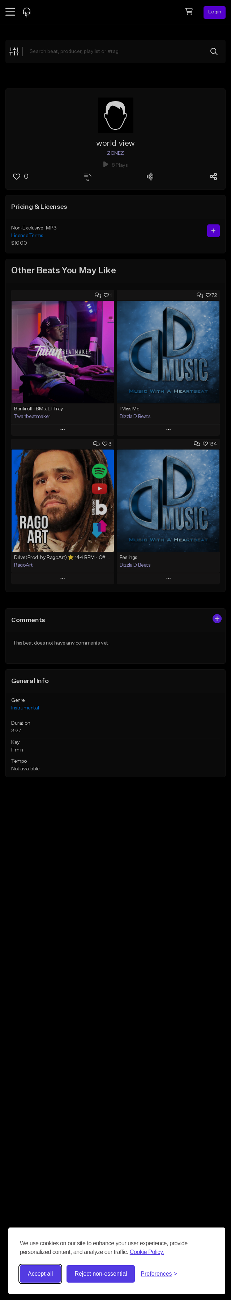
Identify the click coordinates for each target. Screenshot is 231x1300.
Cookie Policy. (147, 1252)
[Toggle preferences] (159, 1274)
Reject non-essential (100, 1274)
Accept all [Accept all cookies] (40, 1274)
